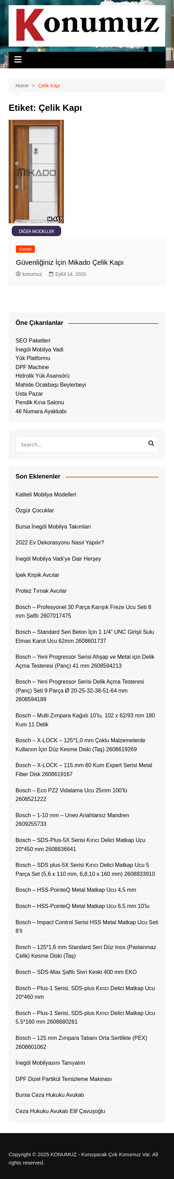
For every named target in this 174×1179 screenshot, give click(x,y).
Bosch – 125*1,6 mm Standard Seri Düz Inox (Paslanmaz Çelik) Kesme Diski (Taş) (86, 951)
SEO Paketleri (33, 341)
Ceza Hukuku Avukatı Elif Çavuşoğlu (60, 1111)
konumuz (29, 274)
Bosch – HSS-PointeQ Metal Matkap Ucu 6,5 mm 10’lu (82, 906)
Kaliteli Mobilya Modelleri (46, 494)
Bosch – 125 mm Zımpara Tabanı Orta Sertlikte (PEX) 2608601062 (81, 1042)
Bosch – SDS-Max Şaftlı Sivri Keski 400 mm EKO (76, 972)
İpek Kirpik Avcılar (37, 575)
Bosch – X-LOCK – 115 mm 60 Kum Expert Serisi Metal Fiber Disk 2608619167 (84, 769)
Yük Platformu (33, 358)
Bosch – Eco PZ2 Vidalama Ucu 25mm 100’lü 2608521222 (71, 794)
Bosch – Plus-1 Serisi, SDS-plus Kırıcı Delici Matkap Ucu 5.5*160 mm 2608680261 (85, 1017)
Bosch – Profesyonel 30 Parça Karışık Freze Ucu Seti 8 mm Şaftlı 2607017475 (83, 611)
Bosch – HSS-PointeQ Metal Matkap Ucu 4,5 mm (76, 890)
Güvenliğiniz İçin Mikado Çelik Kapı (70, 262)
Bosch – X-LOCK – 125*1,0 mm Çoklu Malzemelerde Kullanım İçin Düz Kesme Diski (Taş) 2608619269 (80, 744)
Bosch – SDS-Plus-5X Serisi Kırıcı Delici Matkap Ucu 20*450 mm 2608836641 (80, 844)
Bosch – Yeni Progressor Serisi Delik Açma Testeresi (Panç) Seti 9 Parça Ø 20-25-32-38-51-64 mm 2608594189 (80, 690)
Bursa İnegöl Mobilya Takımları (53, 527)
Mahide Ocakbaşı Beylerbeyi (51, 385)
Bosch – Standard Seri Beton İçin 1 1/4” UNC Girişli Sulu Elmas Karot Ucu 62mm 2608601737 (85, 636)
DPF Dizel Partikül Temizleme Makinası (64, 1079)
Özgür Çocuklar (35, 510)
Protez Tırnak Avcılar (41, 591)
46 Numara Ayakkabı (41, 411)
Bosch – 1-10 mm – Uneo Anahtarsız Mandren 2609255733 (72, 819)
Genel (25, 249)
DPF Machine (32, 367)
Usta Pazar (29, 394)
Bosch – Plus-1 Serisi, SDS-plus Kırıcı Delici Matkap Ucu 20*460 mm (85, 992)
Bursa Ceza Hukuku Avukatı (50, 1095)
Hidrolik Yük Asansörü (42, 376)
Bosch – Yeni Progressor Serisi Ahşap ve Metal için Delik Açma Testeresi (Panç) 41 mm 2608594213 (85, 661)
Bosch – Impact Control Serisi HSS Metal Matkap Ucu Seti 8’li (87, 926)
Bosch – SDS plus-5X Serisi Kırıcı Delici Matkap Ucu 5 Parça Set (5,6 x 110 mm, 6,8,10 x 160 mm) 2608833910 (85, 869)
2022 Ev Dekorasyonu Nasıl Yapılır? (60, 542)
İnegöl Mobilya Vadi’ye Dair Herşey (58, 559)
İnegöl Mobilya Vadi (39, 349)
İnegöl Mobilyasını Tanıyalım (50, 1063)
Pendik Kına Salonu (40, 402)
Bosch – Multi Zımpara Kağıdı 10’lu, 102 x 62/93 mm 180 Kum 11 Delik (85, 720)
